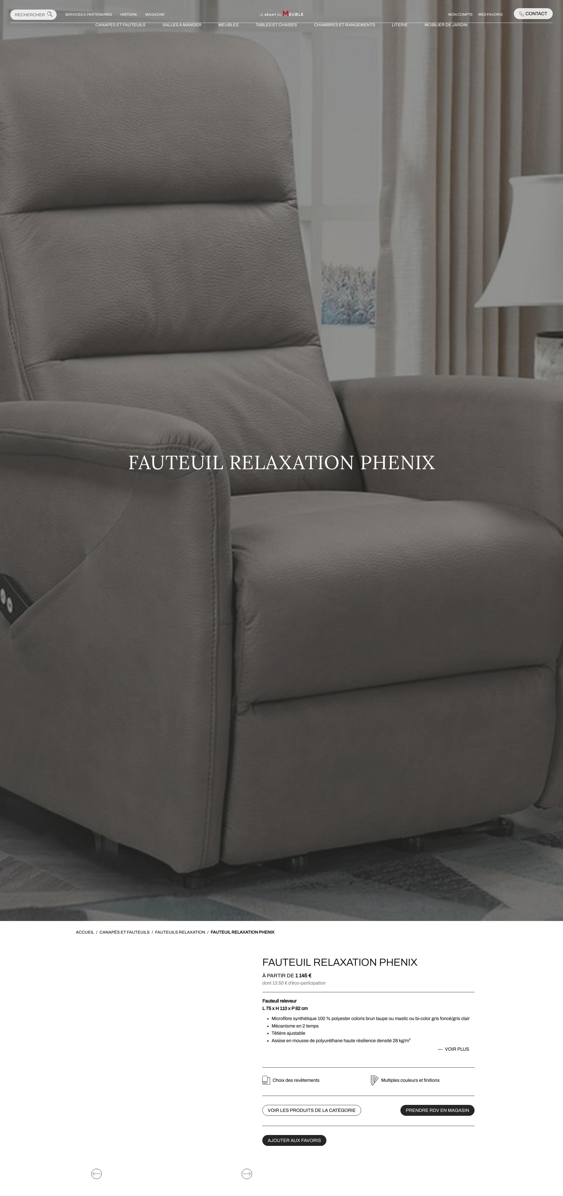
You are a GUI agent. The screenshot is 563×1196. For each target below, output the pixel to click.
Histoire (128, 14)
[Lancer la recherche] (50, 15)
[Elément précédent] (96, 1132)
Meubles (228, 34)
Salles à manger (182, 34)
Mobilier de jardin (446, 34)
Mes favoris (490, 14)
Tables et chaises (276, 34)
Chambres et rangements (344, 34)
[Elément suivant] (247, 1132)
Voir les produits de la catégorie (312, 1110)
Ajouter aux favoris (294, 1140)
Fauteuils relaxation (180, 932)
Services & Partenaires (88, 14)
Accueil (85, 932)
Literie (400, 34)
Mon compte (460, 14)
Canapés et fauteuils (120, 34)
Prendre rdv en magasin (437, 1110)
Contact (533, 13)
